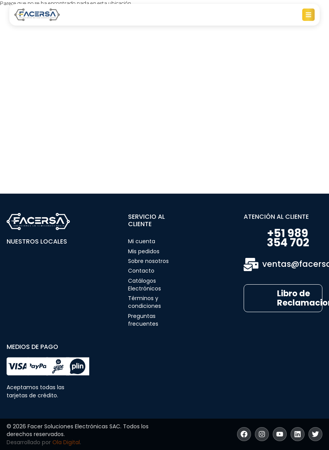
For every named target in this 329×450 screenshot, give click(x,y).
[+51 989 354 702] (253, 238)
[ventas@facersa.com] (251, 264)
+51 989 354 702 (288, 238)
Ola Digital (66, 442)
